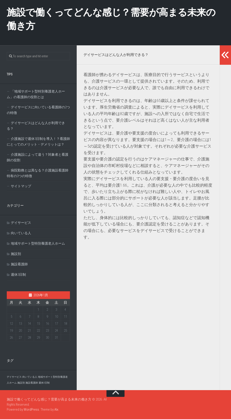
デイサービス (21, 223)
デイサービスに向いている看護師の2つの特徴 (38, 110)
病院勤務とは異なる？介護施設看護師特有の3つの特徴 (37, 173)
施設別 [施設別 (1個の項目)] (21, 382)
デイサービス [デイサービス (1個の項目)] (14, 376)
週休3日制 (18, 275)
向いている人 (21, 233)
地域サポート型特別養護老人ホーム (38, 243)
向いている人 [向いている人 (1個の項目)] (29, 376)
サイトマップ (21, 186)
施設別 (16, 254)
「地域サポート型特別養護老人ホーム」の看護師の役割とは (36, 94)
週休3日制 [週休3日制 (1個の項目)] (44, 382)
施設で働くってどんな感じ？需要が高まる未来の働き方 (111, 19)
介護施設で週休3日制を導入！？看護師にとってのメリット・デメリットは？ (38, 141)
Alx (56, 409)
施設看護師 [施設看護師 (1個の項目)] (31, 382)
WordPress (31, 409)
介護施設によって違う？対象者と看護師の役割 (37, 157)
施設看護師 (19, 264)
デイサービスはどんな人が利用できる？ (36, 126)
